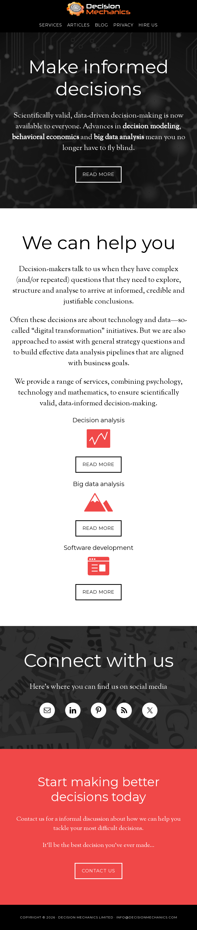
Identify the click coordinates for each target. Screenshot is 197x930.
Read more (98, 174)
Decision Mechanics (98, 9)
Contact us (98, 871)
